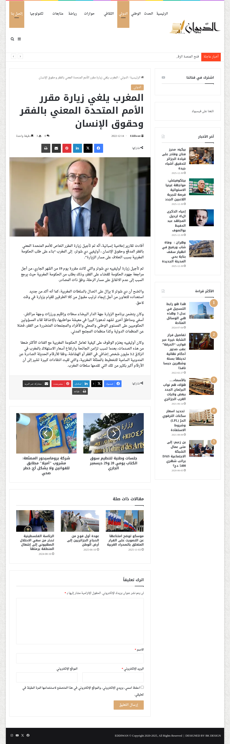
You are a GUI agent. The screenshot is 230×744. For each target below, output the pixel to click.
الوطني (136, 14)
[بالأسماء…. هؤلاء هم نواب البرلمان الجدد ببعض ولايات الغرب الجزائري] (201, 386)
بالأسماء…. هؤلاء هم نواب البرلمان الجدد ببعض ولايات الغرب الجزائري (174, 389)
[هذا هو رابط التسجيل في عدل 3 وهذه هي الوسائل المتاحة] (201, 310)
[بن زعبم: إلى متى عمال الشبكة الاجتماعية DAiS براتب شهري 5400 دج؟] (201, 448)
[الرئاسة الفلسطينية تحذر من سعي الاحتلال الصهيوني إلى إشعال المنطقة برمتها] (35, 521)
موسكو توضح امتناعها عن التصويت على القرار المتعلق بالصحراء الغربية (125, 540)
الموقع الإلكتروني (66, 669)
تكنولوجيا (36, 14)
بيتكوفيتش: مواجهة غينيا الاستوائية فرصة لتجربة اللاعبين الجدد (175, 189)
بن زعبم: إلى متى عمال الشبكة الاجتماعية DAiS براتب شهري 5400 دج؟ (174, 454)
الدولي (123, 14)
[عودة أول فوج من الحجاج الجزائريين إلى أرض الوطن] (80, 521)
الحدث (148, 14)
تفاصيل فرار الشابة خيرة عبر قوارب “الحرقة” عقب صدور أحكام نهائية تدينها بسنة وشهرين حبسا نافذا (174, 351)
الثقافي (109, 14)
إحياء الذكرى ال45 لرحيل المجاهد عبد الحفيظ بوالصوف (176, 220)
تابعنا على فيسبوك (203, 111)
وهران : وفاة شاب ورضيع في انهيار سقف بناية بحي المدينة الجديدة (174, 251)
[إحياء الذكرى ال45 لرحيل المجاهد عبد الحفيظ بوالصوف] (201, 217)
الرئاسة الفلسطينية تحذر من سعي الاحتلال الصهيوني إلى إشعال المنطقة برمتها (37, 542)
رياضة (72, 14)
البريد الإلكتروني (133, 669)
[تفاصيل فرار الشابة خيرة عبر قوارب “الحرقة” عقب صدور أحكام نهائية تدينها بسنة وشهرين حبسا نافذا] (201, 341)
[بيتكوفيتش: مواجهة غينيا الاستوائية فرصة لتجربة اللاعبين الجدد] (201, 186)
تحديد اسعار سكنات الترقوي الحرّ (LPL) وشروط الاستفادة (174, 420)
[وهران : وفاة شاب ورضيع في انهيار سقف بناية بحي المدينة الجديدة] (201, 248)
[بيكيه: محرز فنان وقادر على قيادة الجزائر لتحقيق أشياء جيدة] (201, 155)
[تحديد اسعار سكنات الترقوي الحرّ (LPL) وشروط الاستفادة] (201, 417)
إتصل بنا (17, 14)
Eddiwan (135, 136)
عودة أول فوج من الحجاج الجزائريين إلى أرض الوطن (83, 540)
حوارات (89, 14)
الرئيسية (162, 14)
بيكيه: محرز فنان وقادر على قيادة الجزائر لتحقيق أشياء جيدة (174, 158)
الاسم (139, 650)
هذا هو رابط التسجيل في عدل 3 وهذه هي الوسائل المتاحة (176, 313)
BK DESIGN (213, 736)
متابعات (57, 14)
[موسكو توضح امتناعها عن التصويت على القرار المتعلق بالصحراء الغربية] (125, 521)
